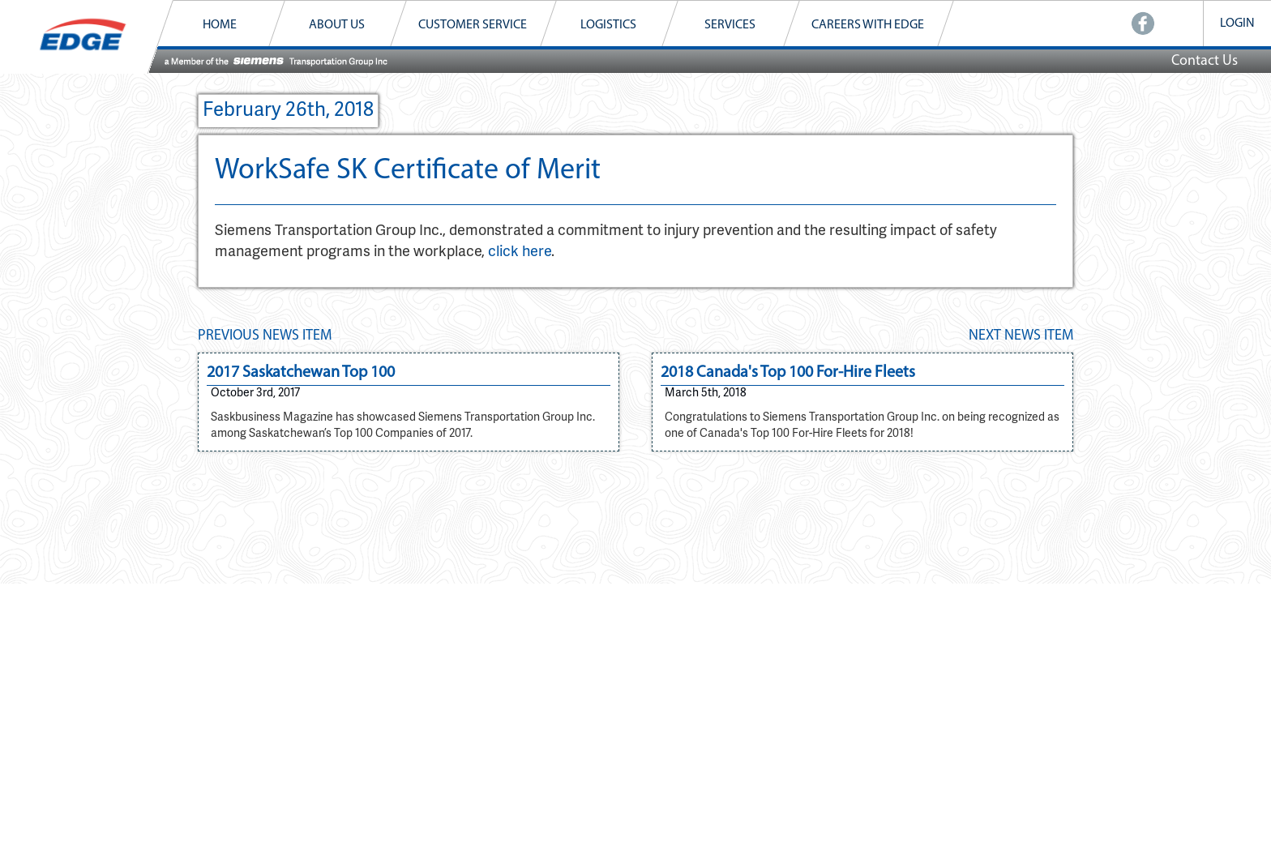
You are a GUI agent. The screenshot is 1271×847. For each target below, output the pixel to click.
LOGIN (1237, 23)
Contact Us (1204, 61)
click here (519, 252)
